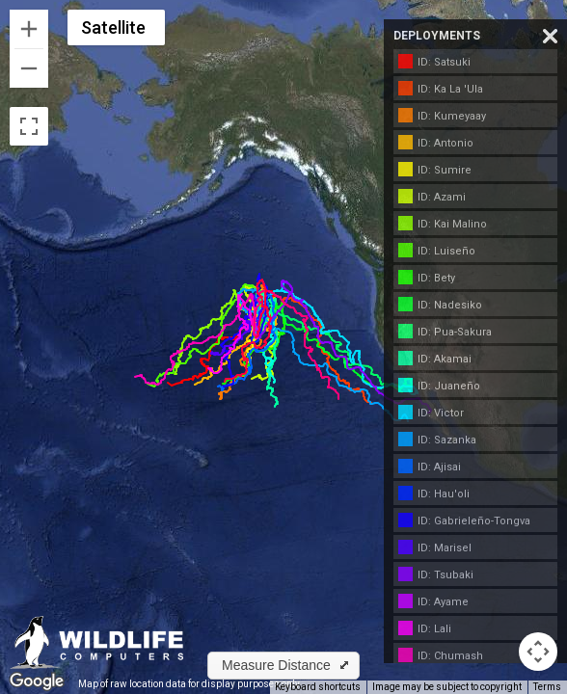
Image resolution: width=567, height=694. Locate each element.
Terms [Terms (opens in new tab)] (547, 686)
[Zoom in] (29, 29)
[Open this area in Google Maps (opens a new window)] (36, 681)
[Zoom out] (29, 68)
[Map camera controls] (538, 651)
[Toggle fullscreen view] (29, 126)
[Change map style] (116, 27)
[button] (283, 666)
